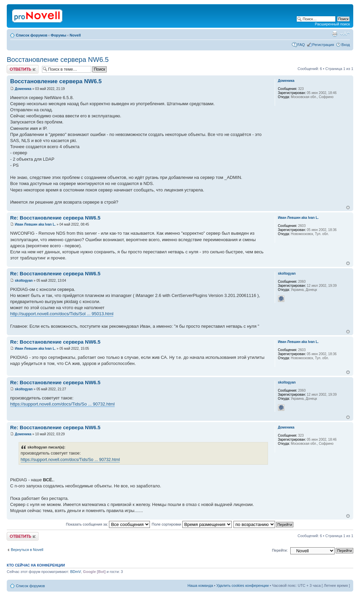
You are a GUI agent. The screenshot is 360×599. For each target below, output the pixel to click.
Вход (345, 45)
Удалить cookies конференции (243, 585)
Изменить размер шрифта (345, 34)
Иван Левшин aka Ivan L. (35, 224)
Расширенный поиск (332, 24)
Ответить (23, 69)
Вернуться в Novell (27, 550)
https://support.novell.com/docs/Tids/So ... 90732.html (62, 404)
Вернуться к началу (348, 207)
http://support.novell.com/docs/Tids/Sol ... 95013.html (61, 313)
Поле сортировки (191, 524)
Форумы (58, 35)
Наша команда (200, 585)
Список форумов (31, 35)
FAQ (301, 45)
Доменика (23, 89)
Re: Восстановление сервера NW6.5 (55, 218)
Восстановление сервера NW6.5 (58, 59)
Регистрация (323, 45)
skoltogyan (24, 280)
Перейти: (280, 550)
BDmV (75, 572)
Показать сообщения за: (108, 524)
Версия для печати (334, 34)
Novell (75, 35)
